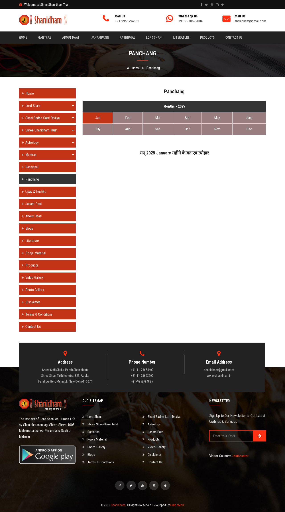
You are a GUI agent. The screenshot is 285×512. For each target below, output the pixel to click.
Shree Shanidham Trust (46, 130)
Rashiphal (127, 37)
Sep (158, 129)
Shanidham (118, 505)
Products (207, 37)
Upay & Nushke (32, 191)
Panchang (29, 179)
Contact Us (233, 37)
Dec (249, 129)
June (249, 118)
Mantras (44, 37)
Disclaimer (29, 302)
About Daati (71, 37)
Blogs (26, 228)
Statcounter (240, 456)
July (97, 129)
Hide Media (177, 505)
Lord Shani (154, 37)
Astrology (46, 142)
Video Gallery (31, 277)
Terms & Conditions (36, 314)
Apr (187, 118)
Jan (97, 118)
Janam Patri (30, 204)
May (217, 118)
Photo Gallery (31, 290)
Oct (187, 129)
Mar (158, 118)
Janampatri (100, 37)
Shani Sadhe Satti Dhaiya (46, 118)
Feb (127, 118)
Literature (181, 37)
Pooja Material (32, 253)
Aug (127, 129)
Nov (217, 129)
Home (23, 37)
